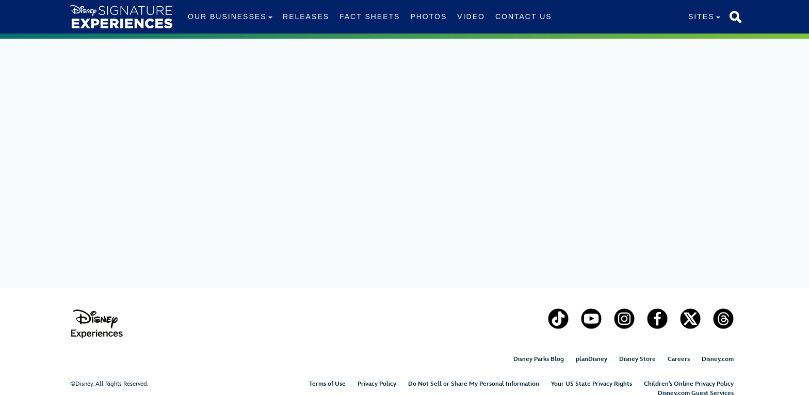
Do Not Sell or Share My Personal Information (473, 384)
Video (471, 16)
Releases (306, 16)
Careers (679, 359)
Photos (428, 16)
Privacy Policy (377, 384)
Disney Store (637, 359)
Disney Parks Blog (538, 359)
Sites (701, 16)
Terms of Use (327, 384)
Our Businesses (227, 16)
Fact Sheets (369, 16)
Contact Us (523, 16)
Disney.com (718, 359)
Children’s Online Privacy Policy (689, 384)
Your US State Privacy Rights (591, 384)
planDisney (591, 359)
